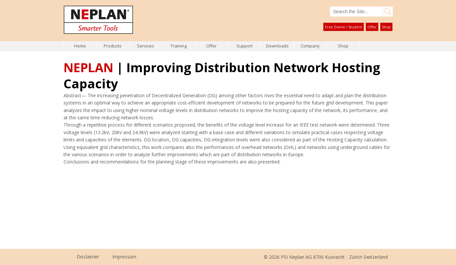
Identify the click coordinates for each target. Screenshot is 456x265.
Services (145, 46)
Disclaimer (88, 256)
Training (179, 46)
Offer (372, 26)
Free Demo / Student (343, 26)
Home (80, 46)
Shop (386, 26)
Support (244, 46)
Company (310, 46)
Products (112, 46)
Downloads (277, 46)
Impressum (124, 256)
